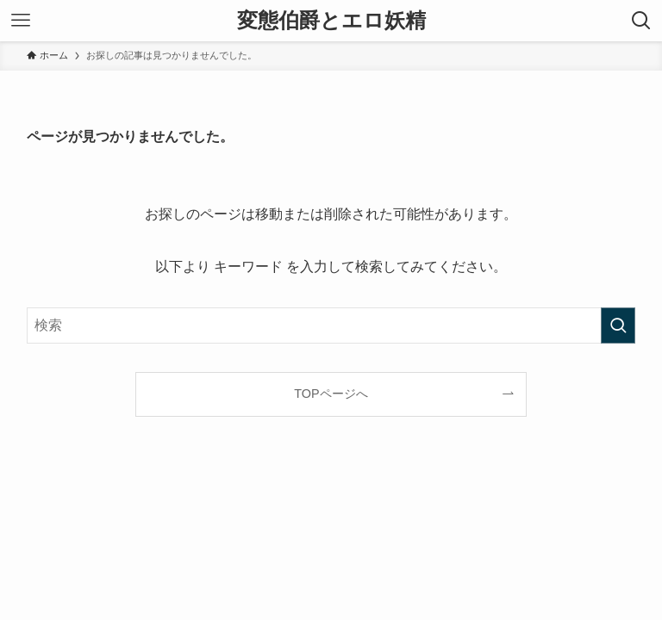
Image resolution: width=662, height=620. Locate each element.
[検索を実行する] (618, 325)
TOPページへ (330, 393)
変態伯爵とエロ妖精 (331, 20)
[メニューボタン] (20, 20)
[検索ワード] (331, 325)
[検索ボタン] (641, 20)
